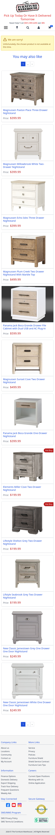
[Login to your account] (38, 27)
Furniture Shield (36, 758)
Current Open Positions (39, 776)
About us (5, 748)
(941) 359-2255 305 (34, 23)
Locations (5, 751)
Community (6, 754)
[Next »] (32, 64)
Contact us (6, 758)
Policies (32, 754)
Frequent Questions (10, 790)
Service (32, 748)
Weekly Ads (6, 793)
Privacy (32, 751)
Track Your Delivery (9, 786)
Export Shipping (8, 783)
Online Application (37, 783)
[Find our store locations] (17, 27)
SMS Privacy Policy (9, 818)
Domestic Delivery (9, 779)
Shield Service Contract (39, 761)
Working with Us (36, 779)
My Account (6, 761)
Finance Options (8, 776)
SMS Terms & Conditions (12, 821)
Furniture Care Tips (37, 765)
